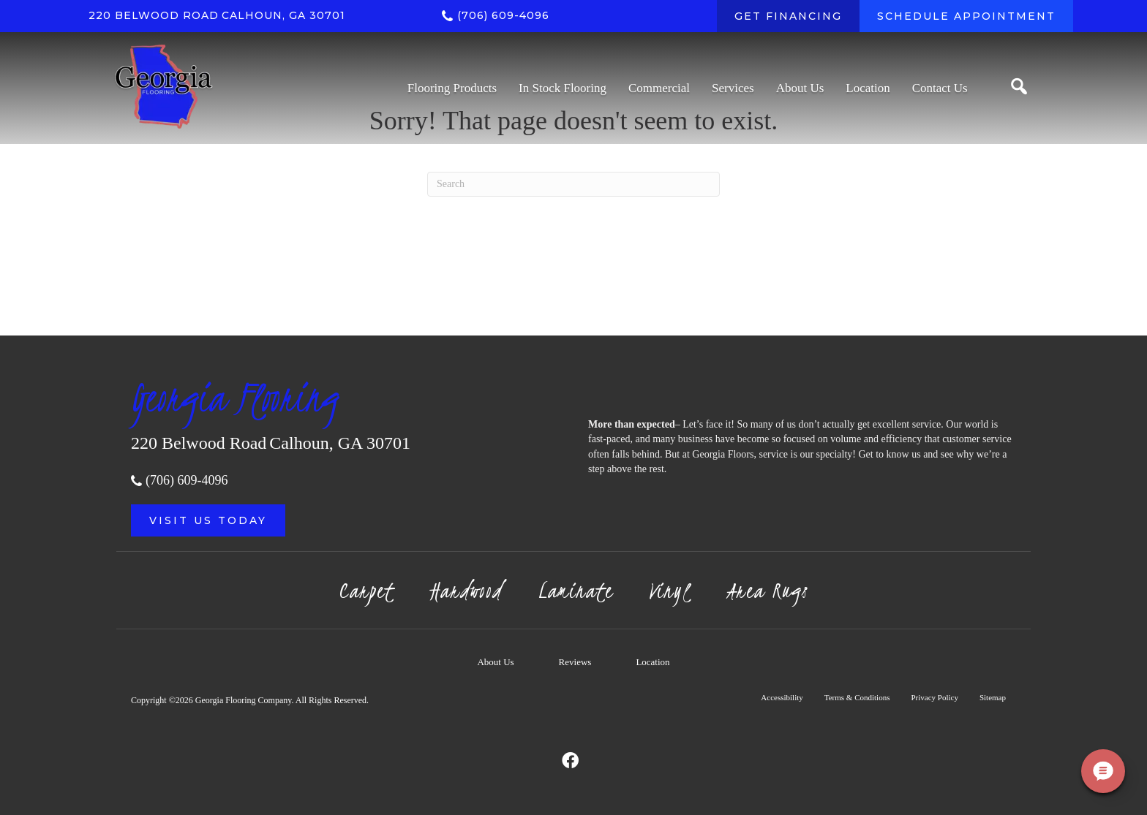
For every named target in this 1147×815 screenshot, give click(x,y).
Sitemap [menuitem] (992, 697)
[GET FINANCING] (788, 16)
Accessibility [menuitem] (781, 697)
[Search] (573, 184)
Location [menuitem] (652, 661)
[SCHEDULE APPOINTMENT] (966, 16)
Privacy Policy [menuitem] (934, 697)
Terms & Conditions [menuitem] (857, 697)
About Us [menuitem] (495, 661)
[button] (208, 520)
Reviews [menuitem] (575, 661)
